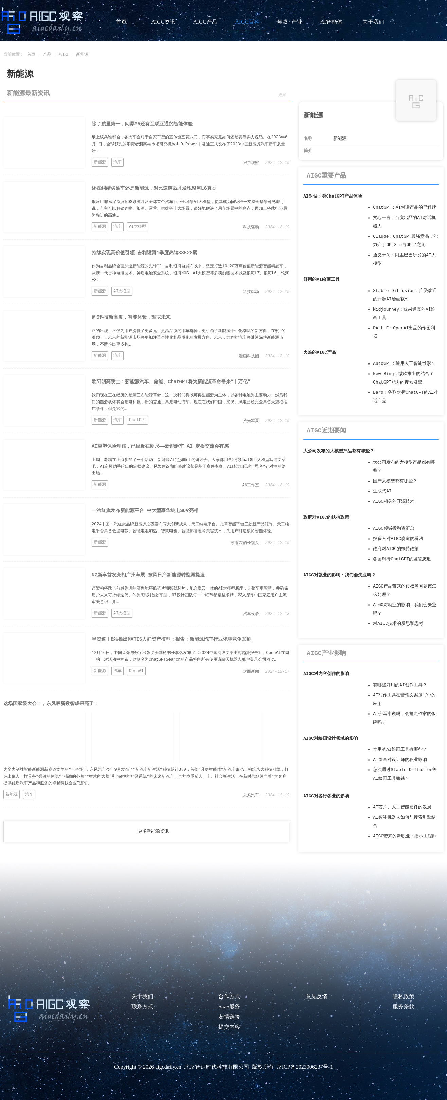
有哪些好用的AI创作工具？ (400, 685)
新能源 (82, 54)
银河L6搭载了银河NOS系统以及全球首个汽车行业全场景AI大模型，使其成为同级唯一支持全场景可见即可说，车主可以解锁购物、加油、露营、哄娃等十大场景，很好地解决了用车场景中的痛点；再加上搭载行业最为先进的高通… (189, 209)
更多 (282, 95)
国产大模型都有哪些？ (395, 481)
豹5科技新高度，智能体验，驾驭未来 (131, 317)
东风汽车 (251, 795)
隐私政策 (403, 996)
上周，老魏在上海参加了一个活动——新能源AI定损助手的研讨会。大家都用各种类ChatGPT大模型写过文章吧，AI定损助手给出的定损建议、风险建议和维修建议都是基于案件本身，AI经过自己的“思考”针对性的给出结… (189, 467)
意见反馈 (316, 996)
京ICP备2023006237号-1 (304, 1067)
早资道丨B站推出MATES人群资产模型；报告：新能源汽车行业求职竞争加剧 (171, 639)
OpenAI (136, 671)
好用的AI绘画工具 (321, 279)
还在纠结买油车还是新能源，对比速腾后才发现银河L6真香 (154, 188)
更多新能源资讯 (153, 831)
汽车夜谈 (251, 614)
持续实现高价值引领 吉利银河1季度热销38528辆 (144, 253)
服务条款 (403, 1006)
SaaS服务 (229, 1006)
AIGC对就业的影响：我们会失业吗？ (339, 575)
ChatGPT (137, 420)
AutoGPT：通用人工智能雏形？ (404, 363)
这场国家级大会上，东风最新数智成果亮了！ (51, 703)
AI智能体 (331, 22)
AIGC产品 (205, 22)
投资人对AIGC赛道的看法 (398, 538)
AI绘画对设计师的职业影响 (400, 759)
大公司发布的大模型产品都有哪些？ (338, 451)
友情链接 (229, 1017)
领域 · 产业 (289, 22)
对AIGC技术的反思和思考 (398, 623)
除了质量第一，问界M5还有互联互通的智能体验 (142, 124)
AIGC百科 (247, 22)
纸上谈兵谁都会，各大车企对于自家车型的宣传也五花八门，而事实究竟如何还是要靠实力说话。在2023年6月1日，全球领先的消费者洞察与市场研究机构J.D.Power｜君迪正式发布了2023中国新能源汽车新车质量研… (189, 144)
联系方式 (142, 1006)
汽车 (117, 162)
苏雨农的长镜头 (245, 543)
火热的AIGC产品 (319, 352)
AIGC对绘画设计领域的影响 (330, 738)
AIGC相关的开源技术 (393, 501)
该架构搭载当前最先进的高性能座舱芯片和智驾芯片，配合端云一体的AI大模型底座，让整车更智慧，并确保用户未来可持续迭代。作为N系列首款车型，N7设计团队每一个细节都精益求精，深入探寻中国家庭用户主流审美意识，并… (190, 595)
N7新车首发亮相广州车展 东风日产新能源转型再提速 (148, 575)
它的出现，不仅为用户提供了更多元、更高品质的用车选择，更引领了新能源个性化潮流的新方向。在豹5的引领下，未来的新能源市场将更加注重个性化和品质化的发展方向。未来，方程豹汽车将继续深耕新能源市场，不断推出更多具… (189, 338)
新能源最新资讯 (28, 93)
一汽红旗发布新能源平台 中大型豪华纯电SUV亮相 (145, 511)
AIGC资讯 (163, 22)
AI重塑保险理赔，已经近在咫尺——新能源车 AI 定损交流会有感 (160, 446)
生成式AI (382, 491)
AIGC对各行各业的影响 (326, 796)
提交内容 (229, 1027)
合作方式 (229, 996)
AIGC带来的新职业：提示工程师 (404, 836)
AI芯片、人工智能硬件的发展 (402, 807)
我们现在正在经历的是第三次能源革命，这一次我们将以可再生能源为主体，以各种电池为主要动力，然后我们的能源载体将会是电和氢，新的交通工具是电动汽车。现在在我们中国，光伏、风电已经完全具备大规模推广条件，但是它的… (189, 402)
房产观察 (251, 163)
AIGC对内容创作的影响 (326, 673)
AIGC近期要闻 (326, 430)
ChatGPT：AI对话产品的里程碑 (404, 207)
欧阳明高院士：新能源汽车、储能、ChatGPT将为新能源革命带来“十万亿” (171, 382)
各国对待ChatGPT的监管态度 (402, 559)
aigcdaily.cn (168, 1067)
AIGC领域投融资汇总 (393, 528)
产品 (47, 54)
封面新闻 (251, 671)
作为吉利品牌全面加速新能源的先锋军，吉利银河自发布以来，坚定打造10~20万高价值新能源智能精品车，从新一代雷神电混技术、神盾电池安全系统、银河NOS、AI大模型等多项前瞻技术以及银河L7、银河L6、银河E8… (190, 273)
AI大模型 (137, 226)
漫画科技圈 (249, 356)
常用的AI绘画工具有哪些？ (400, 749)
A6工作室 (250, 485)
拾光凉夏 (251, 420)
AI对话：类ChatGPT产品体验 (332, 196)
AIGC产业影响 (326, 653)
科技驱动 (251, 227)
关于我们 (373, 22)
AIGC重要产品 (326, 175)
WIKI (63, 54)
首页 (121, 22)
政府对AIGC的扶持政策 (326, 517)
